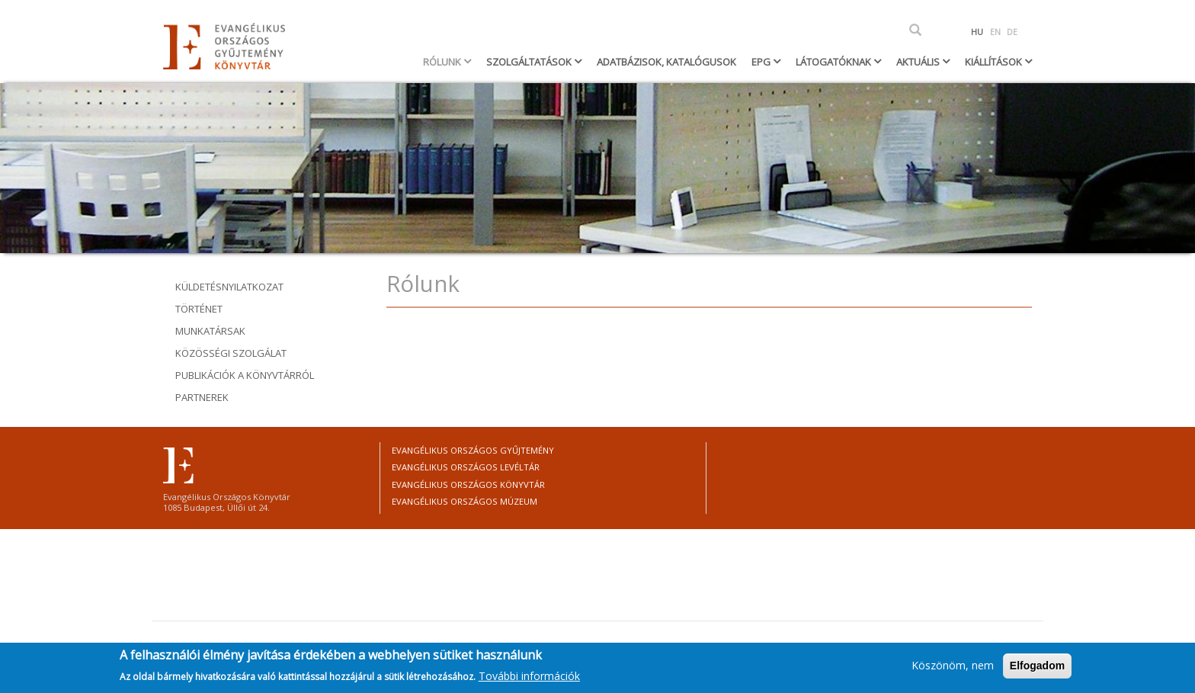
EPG (762, 62)
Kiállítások (994, 62)
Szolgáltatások (530, 62)
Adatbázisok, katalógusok (666, 62)
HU (977, 32)
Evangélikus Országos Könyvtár (468, 484)
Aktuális (919, 62)
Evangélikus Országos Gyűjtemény (473, 450)
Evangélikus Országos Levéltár (466, 467)
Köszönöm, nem (952, 669)
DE (1012, 32)
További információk (529, 679)
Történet (199, 309)
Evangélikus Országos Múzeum (464, 501)
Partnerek (202, 397)
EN (995, 32)
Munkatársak (210, 331)
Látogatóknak (834, 62)
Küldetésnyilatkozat (229, 287)
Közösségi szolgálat (231, 353)
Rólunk (443, 62)
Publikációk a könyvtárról (244, 375)
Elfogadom (1037, 669)
